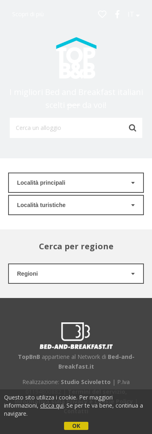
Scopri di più (28, 14)
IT (134, 14)
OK (76, 426)
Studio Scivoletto (86, 382)
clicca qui (52, 405)
